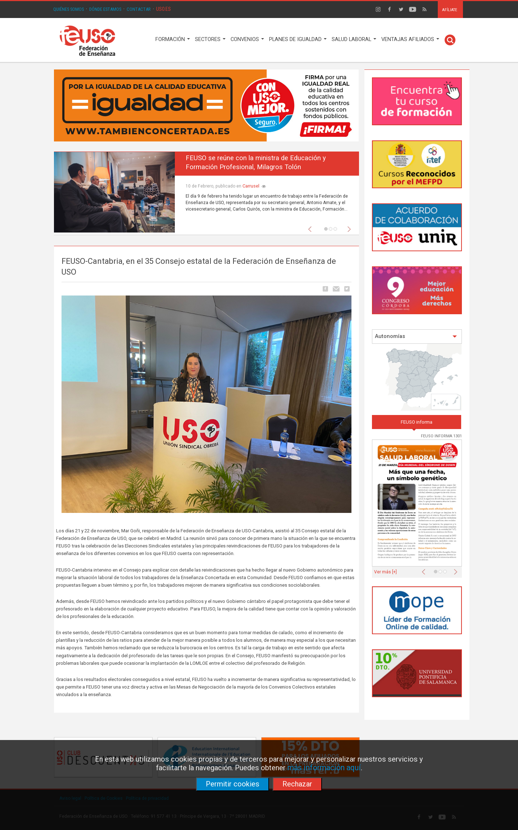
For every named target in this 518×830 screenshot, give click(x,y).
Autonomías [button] (416, 336)
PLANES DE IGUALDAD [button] (298, 39)
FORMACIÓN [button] (172, 39)
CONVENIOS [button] (247, 39)
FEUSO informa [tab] (416, 422)
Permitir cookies (232, 784)
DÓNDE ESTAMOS (105, 9)
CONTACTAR (139, 9)
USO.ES (163, 9)
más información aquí (324, 767)
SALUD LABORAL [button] (354, 39)
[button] (311, 227)
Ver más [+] (385, 571)
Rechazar (297, 784)
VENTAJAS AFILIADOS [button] (410, 39)
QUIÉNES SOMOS (68, 9)
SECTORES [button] (210, 39)
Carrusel (250, 186)
